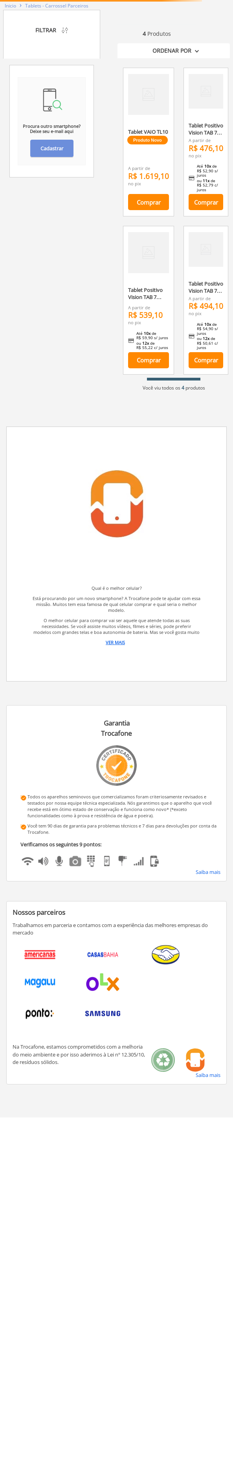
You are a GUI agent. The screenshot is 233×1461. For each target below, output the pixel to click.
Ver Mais (115, 642)
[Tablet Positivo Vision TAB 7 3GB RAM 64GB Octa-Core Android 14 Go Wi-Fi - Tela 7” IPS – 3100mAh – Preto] (205, 142)
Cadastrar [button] (51, 148)
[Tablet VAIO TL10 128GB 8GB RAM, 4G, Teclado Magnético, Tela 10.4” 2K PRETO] (148, 142)
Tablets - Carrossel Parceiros (56, 5)
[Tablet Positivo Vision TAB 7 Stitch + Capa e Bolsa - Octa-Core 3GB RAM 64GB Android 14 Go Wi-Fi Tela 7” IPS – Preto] (148, 300)
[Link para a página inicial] (10, 6)
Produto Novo (147, 140)
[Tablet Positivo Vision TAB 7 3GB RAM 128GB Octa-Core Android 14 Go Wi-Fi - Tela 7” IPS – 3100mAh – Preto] (205, 300)
